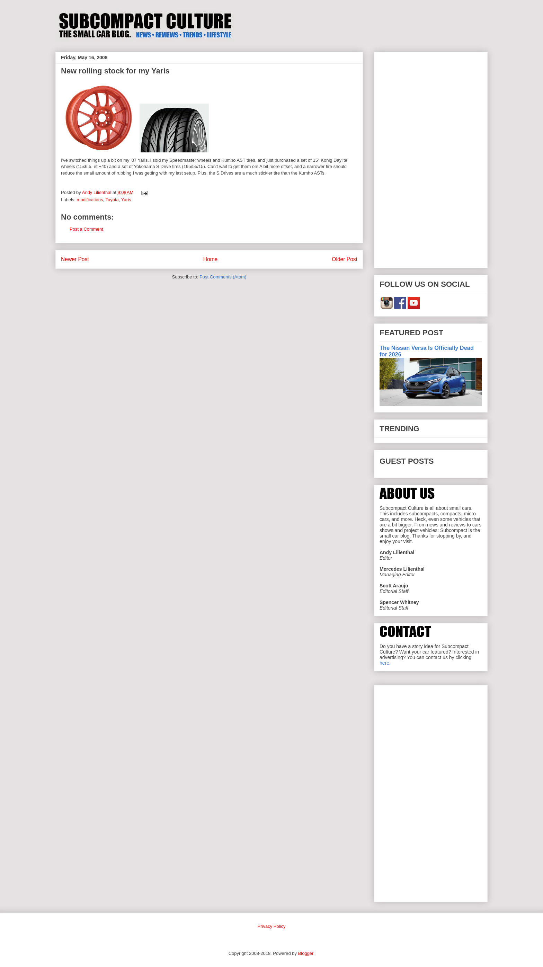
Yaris (126, 199)
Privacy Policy (272, 926)
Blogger (305, 953)
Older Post (344, 259)
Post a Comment (86, 229)
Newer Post (75, 259)
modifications (90, 199)
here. (385, 663)
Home (210, 259)
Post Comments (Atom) (222, 277)
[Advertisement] (431, 159)
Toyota (111, 199)
